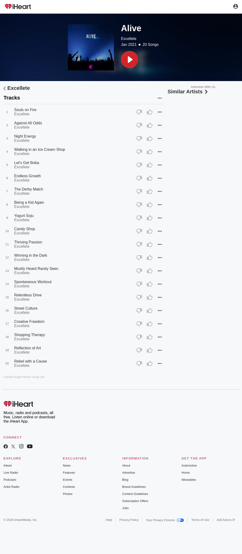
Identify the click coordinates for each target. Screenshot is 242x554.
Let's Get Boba (26, 163)
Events (67, 479)
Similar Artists (188, 92)
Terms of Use (200, 520)
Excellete (128, 39)
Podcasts (10, 479)
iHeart (8, 465)
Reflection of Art (27, 348)
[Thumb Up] (149, 112)
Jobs (125, 508)
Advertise (128, 472)
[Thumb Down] (139, 112)
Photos (67, 494)
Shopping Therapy (29, 335)
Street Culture (26, 308)
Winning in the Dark (30, 255)
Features (69, 472)
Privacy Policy (128, 520)
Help (109, 520)
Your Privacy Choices (165, 520)
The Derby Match (28, 189)
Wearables (189, 479)
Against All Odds (28, 123)
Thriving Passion (28, 242)
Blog (125, 479)
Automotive (189, 465)
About (126, 465)
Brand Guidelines (134, 487)
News (67, 465)
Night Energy (25, 136)
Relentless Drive (28, 295)
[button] (129, 59)
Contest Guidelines (135, 494)
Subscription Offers (135, 501)
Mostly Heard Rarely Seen (36, 269)
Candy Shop (24, 229)
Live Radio (11, 472)
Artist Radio (11, 487)
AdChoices (226, 520)
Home (186, 472)
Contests (69, 487)
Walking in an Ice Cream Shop (39, 149)
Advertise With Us (203, 87)
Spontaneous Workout (33, 282)
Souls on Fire (25, 110)
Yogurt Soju (24, 216)
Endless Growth (27, 176)
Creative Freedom (29, 322)
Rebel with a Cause (30, 361)
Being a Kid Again (29, 202)
